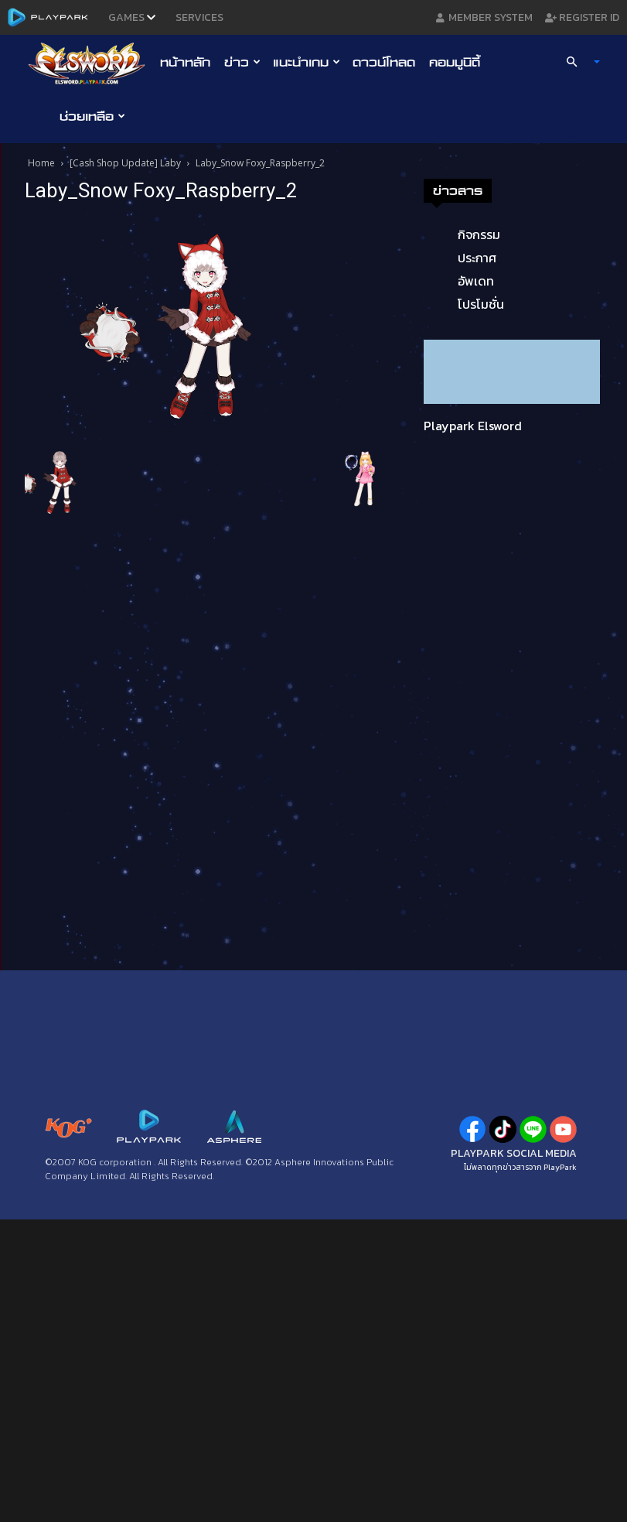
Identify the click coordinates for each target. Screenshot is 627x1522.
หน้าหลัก (185, 62)
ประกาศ (477, 257)
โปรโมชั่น (481, 304)
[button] (576, 61)
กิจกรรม (479, 234)
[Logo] (91, 63)
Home (41, 162)
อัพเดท (476, 281)
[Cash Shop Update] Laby (125, 162)
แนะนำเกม (306, 62)
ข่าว (242, 62)
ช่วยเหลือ (92, 116)
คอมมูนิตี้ (454, 62)
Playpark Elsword (473, 425)
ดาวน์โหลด (384, 62)
